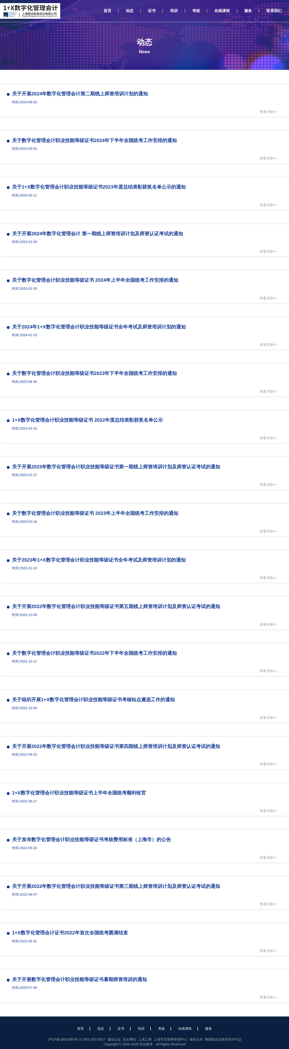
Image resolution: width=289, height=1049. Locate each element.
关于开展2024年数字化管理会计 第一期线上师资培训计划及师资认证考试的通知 (97, 233)
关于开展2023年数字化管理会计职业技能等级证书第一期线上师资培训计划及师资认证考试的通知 (116, 466)
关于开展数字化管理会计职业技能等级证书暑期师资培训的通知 (79, 979)
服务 (248, 11)
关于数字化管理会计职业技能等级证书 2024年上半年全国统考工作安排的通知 (95, 280)
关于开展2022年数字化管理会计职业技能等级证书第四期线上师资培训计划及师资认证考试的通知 (116, 746)
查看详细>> (268, 112)
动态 (129, 11)
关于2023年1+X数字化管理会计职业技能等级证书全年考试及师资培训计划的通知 (99, 560)
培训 (174, 11)
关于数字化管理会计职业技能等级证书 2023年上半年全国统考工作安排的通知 (95, 513)
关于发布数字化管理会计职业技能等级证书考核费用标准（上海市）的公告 (91, 839)
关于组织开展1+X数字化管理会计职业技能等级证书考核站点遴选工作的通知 (93, 699)
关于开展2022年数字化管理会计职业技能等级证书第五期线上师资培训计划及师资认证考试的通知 (116, 606)
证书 (152, 11)
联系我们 (274, 11)
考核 (196, 11)
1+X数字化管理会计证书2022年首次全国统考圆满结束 (70, 932)
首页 (107, 11)
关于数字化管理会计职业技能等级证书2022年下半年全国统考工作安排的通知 (94, 653)
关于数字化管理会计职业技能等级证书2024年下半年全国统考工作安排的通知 (94, 140)
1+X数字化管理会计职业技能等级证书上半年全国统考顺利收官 (79, 792)
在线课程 (222, 11)
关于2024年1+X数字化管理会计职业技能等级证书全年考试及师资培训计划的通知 (99, 326)
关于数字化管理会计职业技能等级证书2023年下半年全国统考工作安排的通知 (94, 373)
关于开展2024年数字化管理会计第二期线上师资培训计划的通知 (80, 93)
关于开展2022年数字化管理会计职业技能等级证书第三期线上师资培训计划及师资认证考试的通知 (116, 886)
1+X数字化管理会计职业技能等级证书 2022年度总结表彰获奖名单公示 (87, 420)
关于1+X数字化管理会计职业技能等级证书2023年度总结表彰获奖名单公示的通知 (99, 187)
